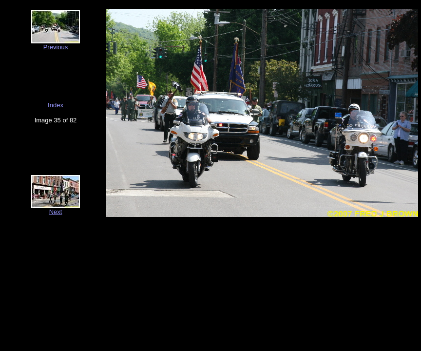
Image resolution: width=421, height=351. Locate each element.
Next (55, 211)
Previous (55, 47)
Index (55, 105)
